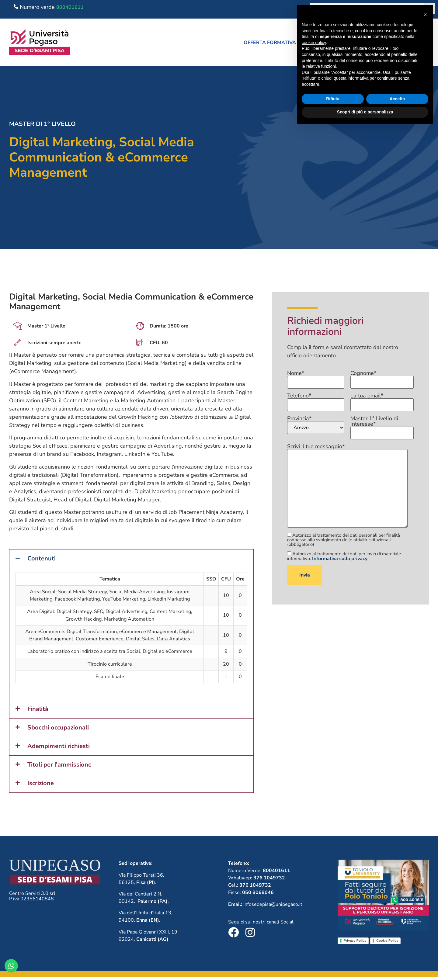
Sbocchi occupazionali (58, 727)
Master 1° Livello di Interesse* (382, 426)
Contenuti (41, 558)
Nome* (315, 378)
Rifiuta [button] (332, 947)
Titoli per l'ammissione (59, 764)
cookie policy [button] (314, 891)
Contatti (419, 42)
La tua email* (382, 400)
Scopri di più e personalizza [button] (365, 960)
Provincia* (315, 425)
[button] (273, 42)
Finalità (37, 709)
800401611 (70, 7)
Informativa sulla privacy (339, 558)
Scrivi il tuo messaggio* (347, 486)
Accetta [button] (397, 947)
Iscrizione (40, 783)
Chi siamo (327, 42)
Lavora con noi (373, 42)
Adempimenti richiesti (58, 746)
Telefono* (315, 400)
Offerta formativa (273, 42)
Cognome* (382, 378)
